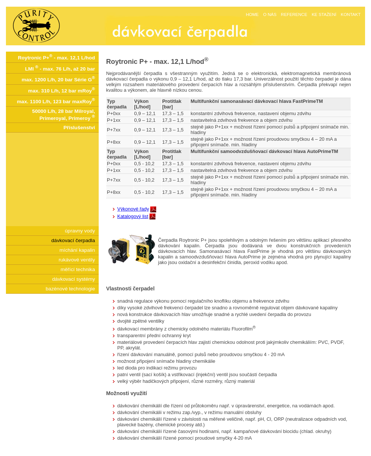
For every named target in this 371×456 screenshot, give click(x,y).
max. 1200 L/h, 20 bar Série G (58, 78)
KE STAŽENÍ (324, 14)
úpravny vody (80, 231)
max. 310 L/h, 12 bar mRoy (61, 90)
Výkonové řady (133, 209)
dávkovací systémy (73, 279)
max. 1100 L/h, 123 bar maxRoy (56, 100)
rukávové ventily (77, 260)
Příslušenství (79, 127)
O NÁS (269, 14)
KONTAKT (351, 14)
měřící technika (77, 269)
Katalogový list (132, 216)
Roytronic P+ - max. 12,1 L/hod (56, 57)
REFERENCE (294, 14)
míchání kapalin (77, 250)
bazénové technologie (70, 288)
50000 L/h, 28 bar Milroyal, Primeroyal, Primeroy (63, 114)
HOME (252, 14)
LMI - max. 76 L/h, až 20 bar (60, 68)
